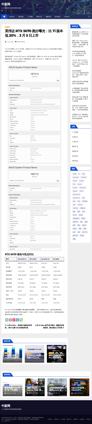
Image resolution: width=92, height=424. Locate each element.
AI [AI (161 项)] (79, 174)
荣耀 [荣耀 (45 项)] (85, 228)
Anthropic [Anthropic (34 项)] (76, 177)
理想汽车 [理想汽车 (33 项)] (75, 222)
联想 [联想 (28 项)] (74, 225)
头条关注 (11, 16)
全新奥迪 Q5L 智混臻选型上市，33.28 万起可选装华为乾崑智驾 (80, 116)
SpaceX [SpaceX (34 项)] (75, 191)
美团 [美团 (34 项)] (86, 222)
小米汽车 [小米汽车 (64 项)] (75, 208)
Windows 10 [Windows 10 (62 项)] (76, 194)
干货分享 (66, 16)
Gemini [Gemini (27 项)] (80, 184)
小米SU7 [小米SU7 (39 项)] (80, 204)
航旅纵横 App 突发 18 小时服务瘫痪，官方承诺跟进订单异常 (80, 34)
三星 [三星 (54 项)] (83, 198)
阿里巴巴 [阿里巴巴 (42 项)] (75, 235)
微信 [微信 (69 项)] (74, 211)
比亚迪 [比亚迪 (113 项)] (81, 215)
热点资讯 (57, 16)
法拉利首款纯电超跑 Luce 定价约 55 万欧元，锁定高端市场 (79, 53)
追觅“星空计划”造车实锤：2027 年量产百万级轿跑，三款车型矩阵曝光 (80, 108)
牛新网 (5, 4)
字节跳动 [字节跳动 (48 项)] (84, 201)
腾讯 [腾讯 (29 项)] (79, 225)
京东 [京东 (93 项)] (74, 201)
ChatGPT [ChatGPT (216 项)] (83, 177)
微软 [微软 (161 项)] (79, 211)
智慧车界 (48, 16)
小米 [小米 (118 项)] (74, 204)
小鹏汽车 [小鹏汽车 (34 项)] (82, 208)
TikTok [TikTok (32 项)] (81, 191)
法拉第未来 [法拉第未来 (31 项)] (76, 218)
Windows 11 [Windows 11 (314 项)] (76, 198)
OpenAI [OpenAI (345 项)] (75, 187)
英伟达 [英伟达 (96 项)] (84, 225)
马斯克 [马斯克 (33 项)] (82, 235)
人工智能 (30, 16)
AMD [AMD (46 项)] (83, 174)
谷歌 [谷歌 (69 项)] (79, 232)
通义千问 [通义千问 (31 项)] (84, 232)
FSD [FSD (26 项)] (74, 184)
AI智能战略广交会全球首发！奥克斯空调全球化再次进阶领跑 (80, 90)
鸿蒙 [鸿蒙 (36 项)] (74, 239)
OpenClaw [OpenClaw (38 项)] (83, 187)
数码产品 (39, 16)
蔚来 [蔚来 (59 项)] (74, 232)
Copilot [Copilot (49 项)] (81, 180)
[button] (89, 16)
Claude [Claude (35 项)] (75, 180)
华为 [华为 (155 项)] (79, 201)
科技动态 (21, 16)
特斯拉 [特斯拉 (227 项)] (83, 218)
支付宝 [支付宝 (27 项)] (75, 215)
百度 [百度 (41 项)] (81, 222)
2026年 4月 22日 (11, 393)
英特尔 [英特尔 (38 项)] (75, 228)
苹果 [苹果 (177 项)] (80, 228)
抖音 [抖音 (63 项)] (83, 211)
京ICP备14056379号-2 (7, 417)
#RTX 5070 (21, 42)
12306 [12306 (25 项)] (74, 174)
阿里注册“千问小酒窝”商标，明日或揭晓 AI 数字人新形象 (80, 99)
